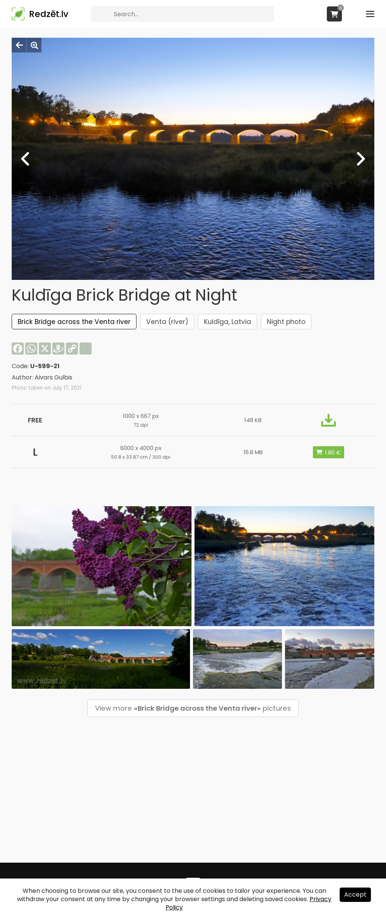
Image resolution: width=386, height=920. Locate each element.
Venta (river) (167, 321)
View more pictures (193, 708)
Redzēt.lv (48, 14)
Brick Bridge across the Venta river (74, 321)
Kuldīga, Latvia (227, 321)
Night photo (286, 321)
